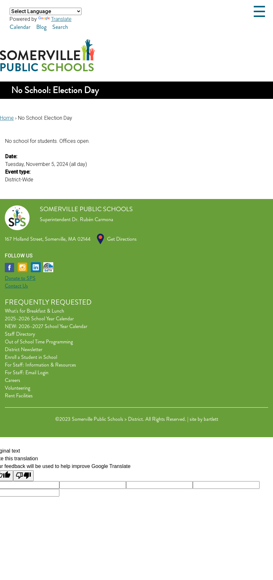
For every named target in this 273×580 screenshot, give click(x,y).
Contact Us (16, 286)
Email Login (36, 372)
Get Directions (122, 239)
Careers (12, 380)
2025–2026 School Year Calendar (39, 318)
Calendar (20, 27)
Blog (41, 27)
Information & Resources (50, 364)
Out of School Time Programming (39, 341)
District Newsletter (23, 349)
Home (7, 118)
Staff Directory (20, 334)
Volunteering (17, 388)
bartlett (211, 419)
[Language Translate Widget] (45, 11)
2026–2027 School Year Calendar (53, 326)
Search (60, 27)
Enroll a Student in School (31, 357)
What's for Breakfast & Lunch (34, 311)
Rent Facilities (19, 395)
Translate (55, 19)
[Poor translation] (23, 475)
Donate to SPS (20, 278)
